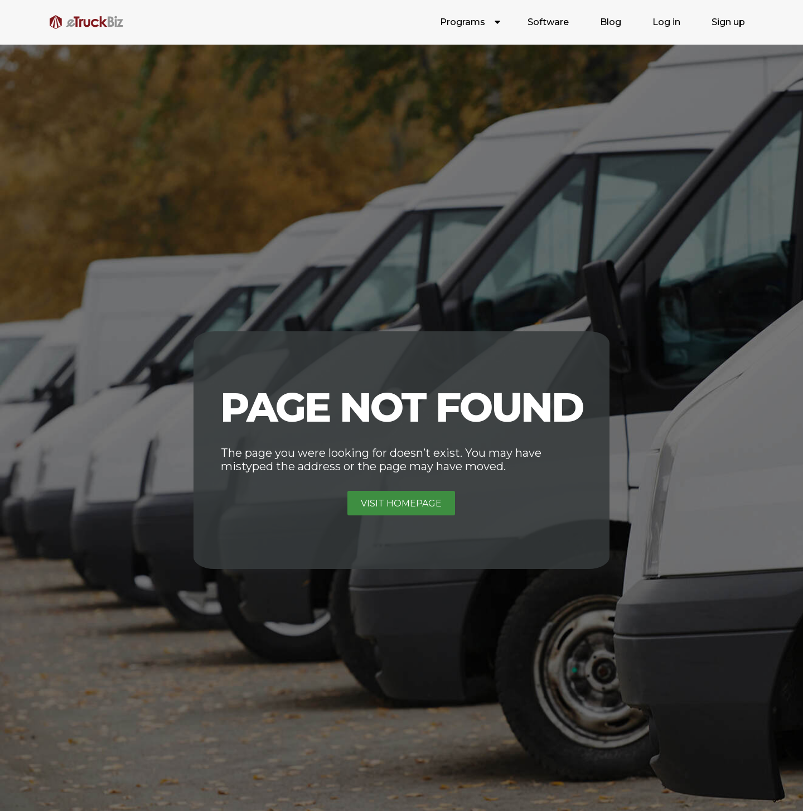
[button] (468, 22)
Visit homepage (401, 503)
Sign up (728, 22)
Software (548, 22)
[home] (86, 22)
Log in (666, 22)
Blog (610, 22)
